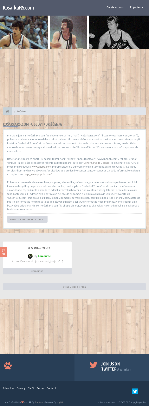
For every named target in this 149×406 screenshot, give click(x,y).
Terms (40, 388)
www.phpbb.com (41, 166)
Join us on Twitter (116, 366)
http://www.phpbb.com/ (38, 174)
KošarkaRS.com (18, 7)
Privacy (21, 388)
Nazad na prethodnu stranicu (27, 219)
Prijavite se (136, 7)
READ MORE (37, 271)
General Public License (96, 162)
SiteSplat (38, 402)
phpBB (60, 402)
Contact (51, 388)
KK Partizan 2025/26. (39, 248)
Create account (115, 7)
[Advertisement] (74, 80)
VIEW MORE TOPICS (74, 287)
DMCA (31, 388)
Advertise (8, 388)
